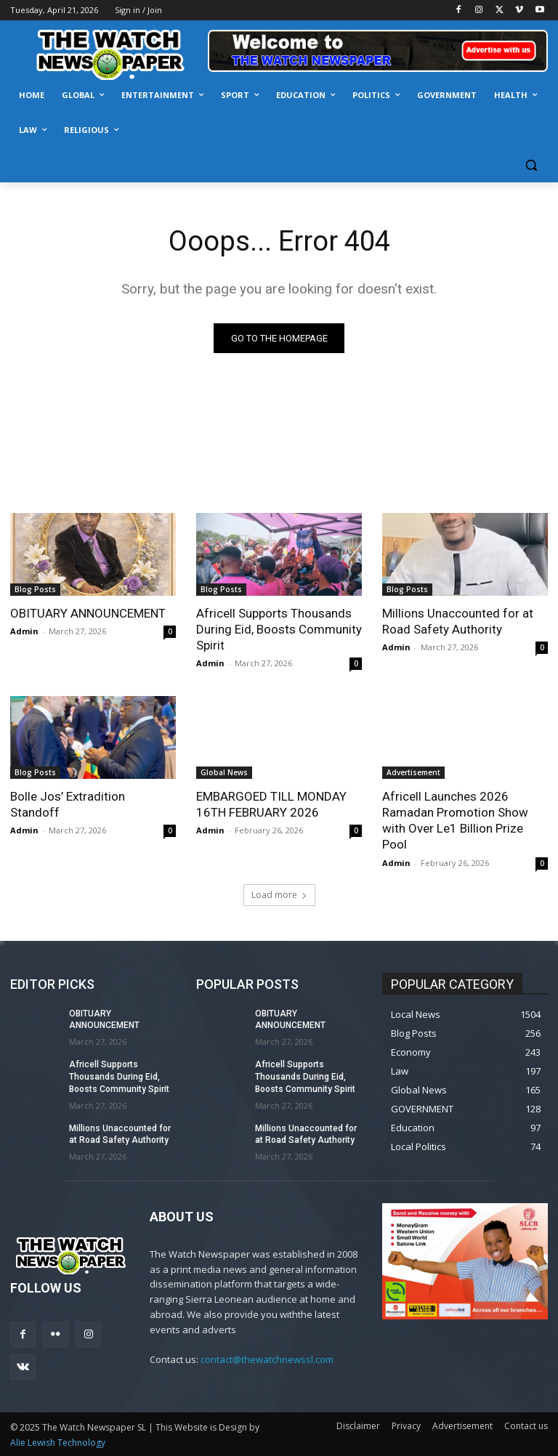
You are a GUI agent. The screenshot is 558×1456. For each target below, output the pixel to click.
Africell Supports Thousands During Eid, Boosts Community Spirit (279, 629)
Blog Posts (35, 589)
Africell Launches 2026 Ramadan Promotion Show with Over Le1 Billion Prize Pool (455, 820)
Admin (24, 631)
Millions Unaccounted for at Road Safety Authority (457, 621)
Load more (279, 895)
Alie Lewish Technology (57, 1442)
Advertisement (413, 772)
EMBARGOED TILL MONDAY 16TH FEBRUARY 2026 (271, 804)
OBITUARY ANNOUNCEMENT (88, 613)
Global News (224, 772)
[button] (531, 165)
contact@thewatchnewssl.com (267, 1359)
